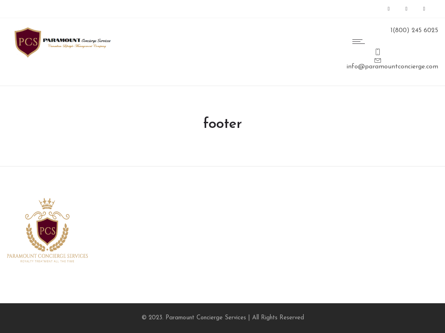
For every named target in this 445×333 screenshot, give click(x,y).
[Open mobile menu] (360, 41)
